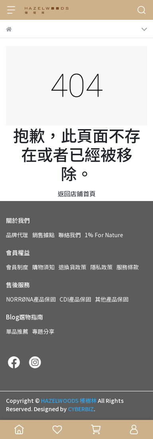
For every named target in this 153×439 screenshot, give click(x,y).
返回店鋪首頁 (77, 193)
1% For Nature (104, 235)
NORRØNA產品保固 (31, 299)
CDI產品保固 (75, 299)
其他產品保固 (111, 299)
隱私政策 (101, 267)
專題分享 (43, 331)
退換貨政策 (72, 267)
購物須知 (43, 267)
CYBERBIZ (81, 409)
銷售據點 (43, 235)
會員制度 (17, 267)
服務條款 (127, 267)
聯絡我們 (69, 235)
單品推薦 (17, 331)
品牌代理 (17, 235)
